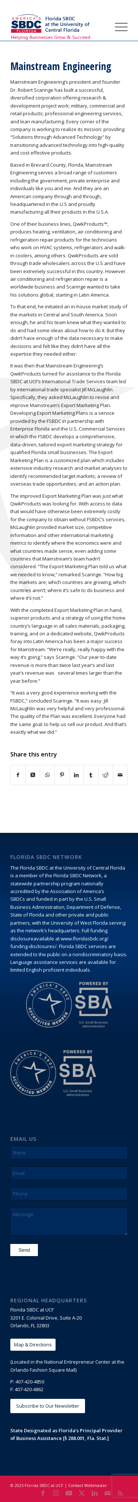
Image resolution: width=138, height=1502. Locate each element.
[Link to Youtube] (68, 1492)
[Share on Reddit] (106, 774)
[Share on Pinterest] (62, 774)
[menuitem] (100, 26)
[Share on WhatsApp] (47, 774)
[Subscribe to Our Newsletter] (47, 1406)
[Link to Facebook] (43, 1492)
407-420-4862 (29, 1389)
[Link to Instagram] (55, 1492)
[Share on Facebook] (18, 774)
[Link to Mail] (107, 1492)
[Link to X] (81, 1492)
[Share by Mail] (120, 774)
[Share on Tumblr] (91, 774)
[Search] (100, 26)
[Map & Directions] (33, 1345)
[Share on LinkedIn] (77, 774)
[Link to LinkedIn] (94, 1492)
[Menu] (117, 26)
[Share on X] (33, 774)
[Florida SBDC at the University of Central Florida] (57, 26)
